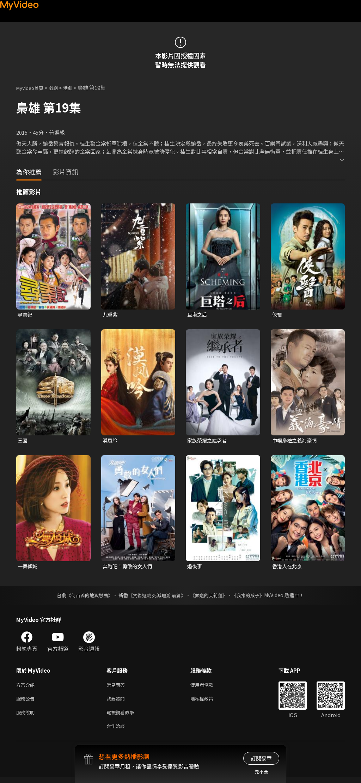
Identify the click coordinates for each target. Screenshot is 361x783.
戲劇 (59, 87)
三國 (23, 441)
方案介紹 (26, 687)
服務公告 (26, 701)
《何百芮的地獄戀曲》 (85, 596)
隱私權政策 (208, 701)
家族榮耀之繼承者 (208, 441)
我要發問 (117, 701)
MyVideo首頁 (32, 87)
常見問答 (117, 687)
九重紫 (110, 314)
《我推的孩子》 (253, 596)
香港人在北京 (288, 567)
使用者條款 (208, 687)
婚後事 (195, 567)
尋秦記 (25, 314)
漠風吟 (110, 441)
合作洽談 (117, 731)
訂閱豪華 (261, 758)
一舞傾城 (28, 567)
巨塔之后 (197, 314)
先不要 (261, 771)
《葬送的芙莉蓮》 (211, 596)
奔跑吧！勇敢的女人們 (129, 567)
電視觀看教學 (122, 716)
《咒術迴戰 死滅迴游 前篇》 (156, 596)
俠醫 (277, 314)
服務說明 (26, 716)
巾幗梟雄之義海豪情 (296, 441)
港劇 (74, 87)
